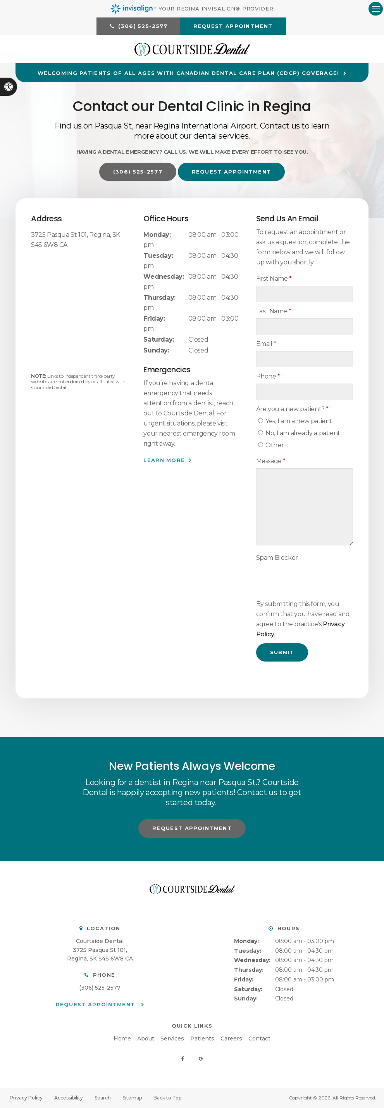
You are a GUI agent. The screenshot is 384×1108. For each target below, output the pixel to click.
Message (271, 461)
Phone (268, 376)
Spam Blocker (277, 558)
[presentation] (301, 577)
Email (266, 344)
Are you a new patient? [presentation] (292, 409)
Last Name (273, 311)
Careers (231, 1039)
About (145, 1039)
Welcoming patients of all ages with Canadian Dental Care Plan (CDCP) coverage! (188, 73)
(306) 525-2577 (100, 988)
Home (122, 1039)
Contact (259, 1039)
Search (103, 1098)
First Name (274, 279)
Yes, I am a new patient (295, 421)
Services (172, 1039)
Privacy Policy (26, 1098)
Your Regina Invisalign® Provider (191, 8)
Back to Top (167, 1098)
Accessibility (68, 1098)
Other (271, 445)
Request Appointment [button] (233, 26)
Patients (202, 1039)
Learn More (164, 460)
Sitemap (132, 1098)
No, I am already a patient (299, 433)
